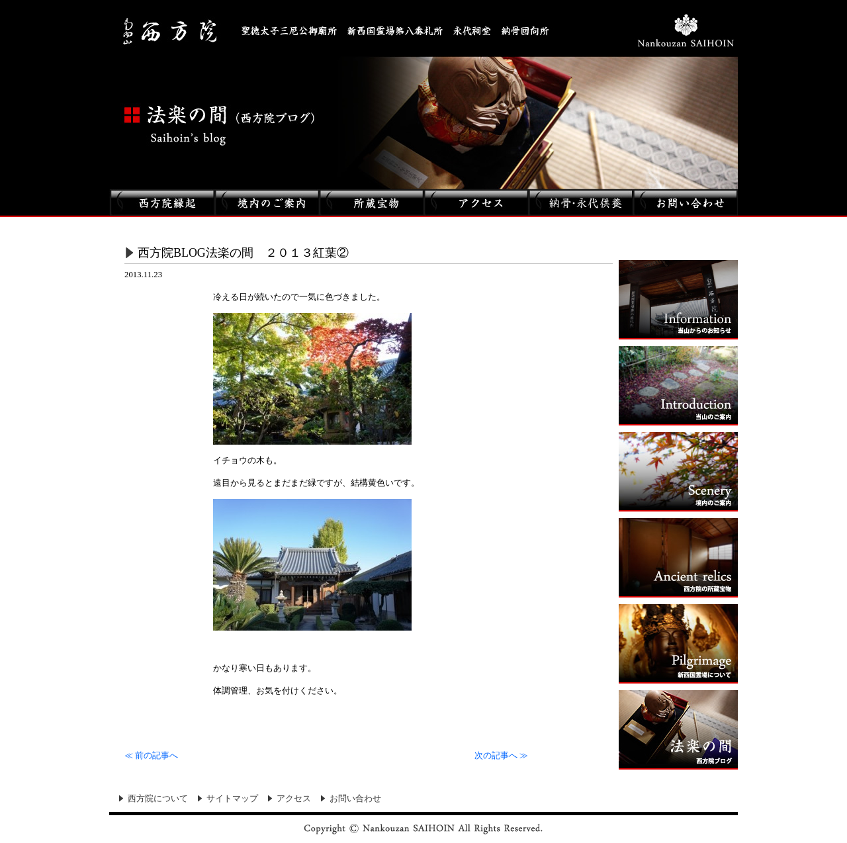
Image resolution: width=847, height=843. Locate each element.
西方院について (158, 798)
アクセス (294, 798)
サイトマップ (232, 798)
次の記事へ (501, 755)
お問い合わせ (355, 798)
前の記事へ (151, 755)
